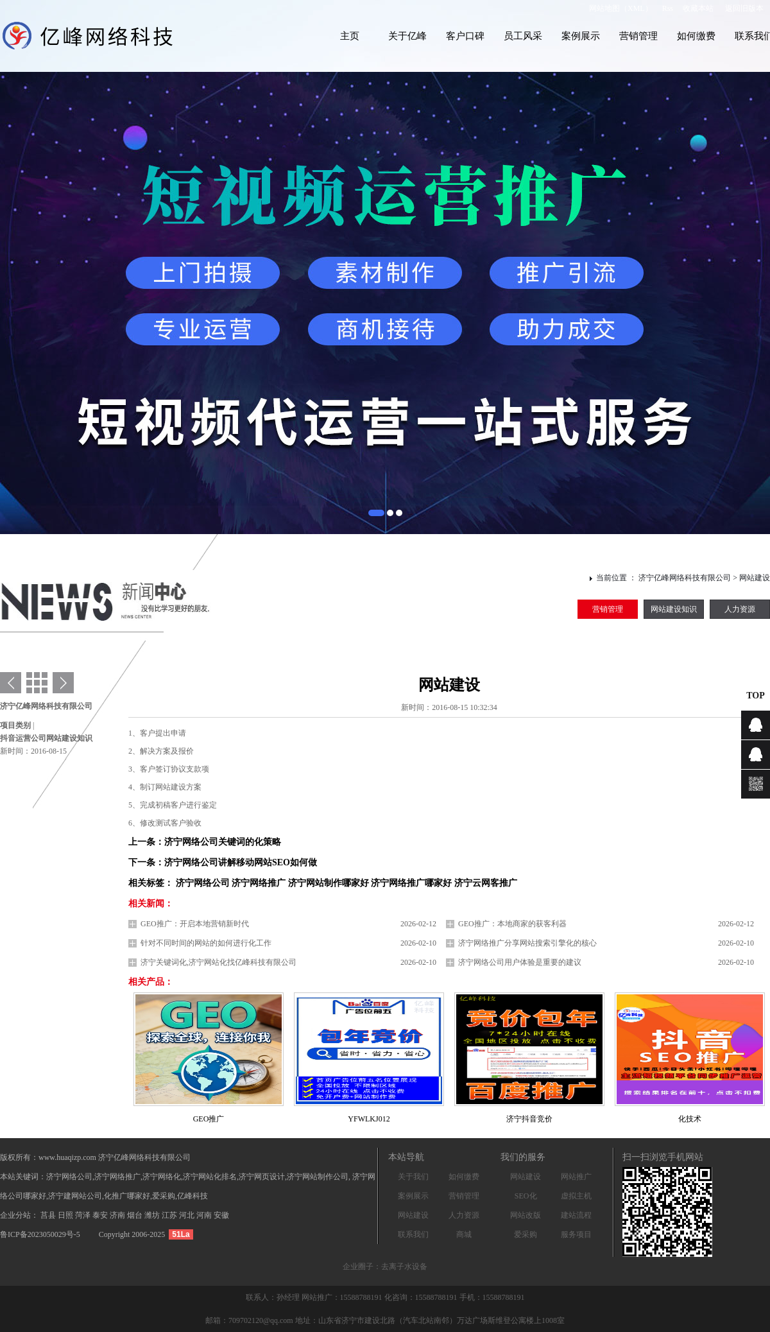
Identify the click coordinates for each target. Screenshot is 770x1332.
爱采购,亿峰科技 (180, 1195)
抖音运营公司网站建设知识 (46, 738)
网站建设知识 (674, 609)
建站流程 (576, 1215)
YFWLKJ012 (368, 1118)
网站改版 (525, 1215)
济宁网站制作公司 (317, 1176)
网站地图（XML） (621, 8)
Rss (667, 8)
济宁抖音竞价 (529, 1118)
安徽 (221, 1215)
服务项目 (576, 1234)
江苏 (170, 1215)
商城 (464, 1234)
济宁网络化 (161, 1176)
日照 (66, 1215)
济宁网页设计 (262, 1176)
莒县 (49, 1215)
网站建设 (754, 577)
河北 (187, 1215)
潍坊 (153, 1215)
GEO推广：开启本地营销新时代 (195, 923)
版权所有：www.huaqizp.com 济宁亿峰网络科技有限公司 (95, 1157)
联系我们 (413, 1234)
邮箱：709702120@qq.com (249, 1320)
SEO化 (526, 1195)
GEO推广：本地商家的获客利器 (512, 923)
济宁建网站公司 (75, 1195)
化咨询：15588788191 (421, 1297)
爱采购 (525, 1234)
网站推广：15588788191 (343, 1297)
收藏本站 (698, 8)
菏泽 (83, 1215)
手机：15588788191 (492, 1297)
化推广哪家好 (127, 1195)
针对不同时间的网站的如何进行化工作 (206, 942)
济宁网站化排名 (210, 1176)
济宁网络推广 (117, 1176)
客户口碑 (465, 36)
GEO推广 (209, 1118)
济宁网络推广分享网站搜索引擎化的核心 (527, 942)
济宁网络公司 (69, 1176)
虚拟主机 (576, 1195)
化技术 (689, 1118)
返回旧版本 (744, 8)
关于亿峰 (407, 36)
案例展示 (580, 36)
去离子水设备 (404, 1266)
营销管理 (638, 36)
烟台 (135, 1215)
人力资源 (739, 609)
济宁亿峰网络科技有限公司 (684, 577)
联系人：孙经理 (274, 1297)
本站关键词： (23, 1176)
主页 (349, 36)
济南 (118, 1215)
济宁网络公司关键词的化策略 (222, 842)
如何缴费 (696, 36)
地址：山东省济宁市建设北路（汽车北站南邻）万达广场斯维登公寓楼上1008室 (430, 1320)
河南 (205, 1215)
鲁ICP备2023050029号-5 (40, 1234)
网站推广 (576, 1176)
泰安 (101, 1215)
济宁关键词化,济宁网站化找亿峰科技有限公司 (218, 962)
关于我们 (413, 1176)
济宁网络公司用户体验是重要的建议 (519, 962)
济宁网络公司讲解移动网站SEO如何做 (240, 862)
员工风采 (523, 36)
